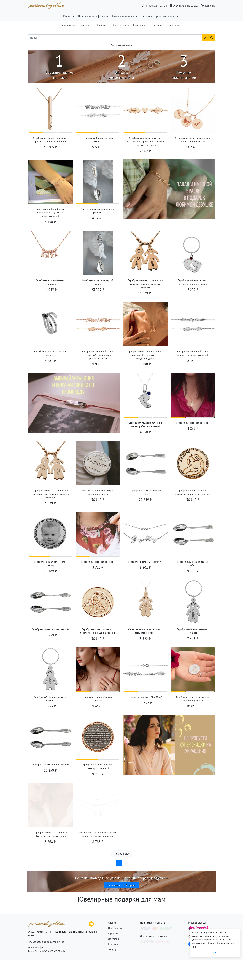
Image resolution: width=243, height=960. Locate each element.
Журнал (112, 949)
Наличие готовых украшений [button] (75, 24)
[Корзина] (207, 5)
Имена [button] (67, 16)
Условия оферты (37, 947)
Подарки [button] (102, 24)
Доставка (113, 938)
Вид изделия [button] (120, 24)
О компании (115, 928)
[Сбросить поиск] (205, 37)
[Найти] (211, 37)
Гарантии (113, 933)
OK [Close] (215, 952)
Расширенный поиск (121, 45)
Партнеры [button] (174, 24)
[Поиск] (115, 37)
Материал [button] (157, 24)
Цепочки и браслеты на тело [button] (158, 16)
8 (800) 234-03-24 (154, 5)
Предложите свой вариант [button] (121, 885)
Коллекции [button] (139, 24)
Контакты (113, 944)
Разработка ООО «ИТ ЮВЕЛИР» (46, 951)
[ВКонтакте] (91, 923)
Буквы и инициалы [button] (123, 16)
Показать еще (122, 853)
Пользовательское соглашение (46, 941)
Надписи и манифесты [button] (91, 16)
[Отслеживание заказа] (184, 5)
